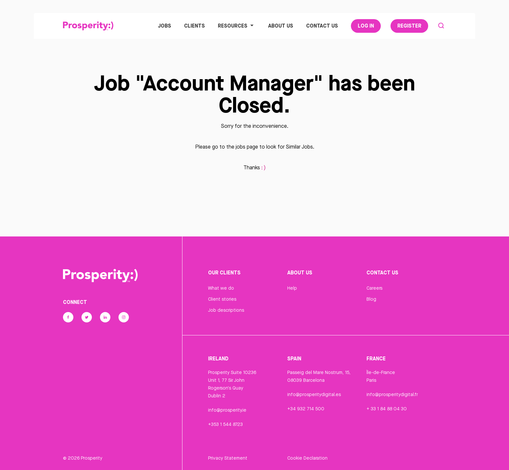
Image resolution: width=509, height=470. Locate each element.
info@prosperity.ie (227, 410)
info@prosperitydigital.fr (392, 394)
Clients (194, 25)
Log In (366, 25)
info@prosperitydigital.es (314, 394)
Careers (374, 288)
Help (292, 288)
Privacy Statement (227, 458)
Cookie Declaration (307, 458)
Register (409, 25)
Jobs (164, 25)
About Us (280, 25)
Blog (371, 299)
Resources (236, 25)
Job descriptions (226, 310)
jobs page (247, 146)
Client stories (222, 299)
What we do (221, 288)
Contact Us (322, 25)
